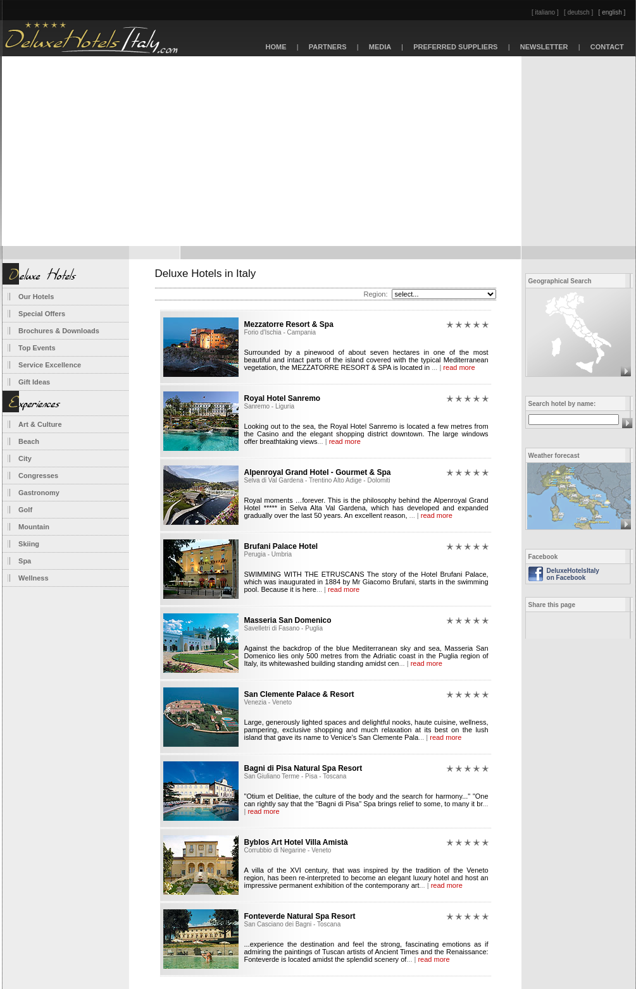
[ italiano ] (545, 12)
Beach (28, 441)
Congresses (38, 475)
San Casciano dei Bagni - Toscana (292, 924)
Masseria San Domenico (288, 620)
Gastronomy (38, 492)
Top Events (36, 348)
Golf (25, 509)
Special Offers (41, 313)
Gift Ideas (34, 382)
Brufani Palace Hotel (281, 546)
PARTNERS (327, 47)
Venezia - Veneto (268, 702)
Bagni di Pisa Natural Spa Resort (303, 768)
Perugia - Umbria (268, 554)
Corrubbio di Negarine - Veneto (288, 850)
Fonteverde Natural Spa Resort (300, 916)
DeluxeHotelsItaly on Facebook (573, 574)
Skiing (28, 544)
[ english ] (612, 12)
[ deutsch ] (578, 12)
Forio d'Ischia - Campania (280, 332)
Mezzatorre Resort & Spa (289, 324)
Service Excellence (49, 365)
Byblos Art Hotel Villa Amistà (296, 842)
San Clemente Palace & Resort (299, 694)
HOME (276, 47)
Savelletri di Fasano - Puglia (283, 628)
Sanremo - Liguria (269, 406)
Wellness (33, 578)
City (25, 458)
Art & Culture (39, 424)
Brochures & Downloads (58, 331)
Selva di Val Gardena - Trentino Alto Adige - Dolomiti (317, 480)
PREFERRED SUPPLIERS (456, 47)
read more (459, 367)
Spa (24, 561)
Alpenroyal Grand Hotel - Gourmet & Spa (317, 472)
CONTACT (607, 47)
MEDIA (380, 47)
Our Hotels (36, 296)
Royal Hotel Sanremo (282, 398)
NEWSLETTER (544, 47)
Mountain (33, 527)
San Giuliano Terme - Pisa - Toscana (295, 776)
